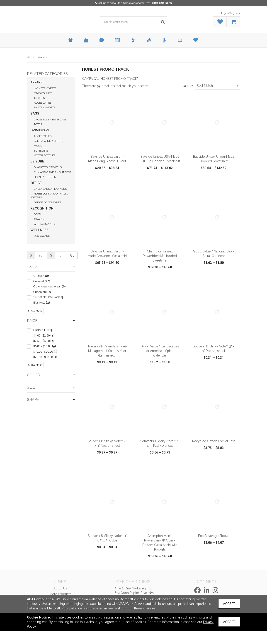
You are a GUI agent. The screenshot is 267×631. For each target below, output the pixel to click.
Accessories (42, 102)
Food (37, 214)
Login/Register (230, 13)
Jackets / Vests (45, 88)
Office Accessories (47, 202)
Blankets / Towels (48, 167)
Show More (35, 310)
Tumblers (41, 150)
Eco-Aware (42, 235)
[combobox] (217, 86)
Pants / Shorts (45, 107)
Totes (38, 124)
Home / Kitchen (45, 177)
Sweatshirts (43, 93)
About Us (60, 588)
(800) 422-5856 (161, 3)
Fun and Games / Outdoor (53, 172)
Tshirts (39, 98)
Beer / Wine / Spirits (48, 140)
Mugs (38, 145)
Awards (39, 219)
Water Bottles (44, 155)
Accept (229, 604)
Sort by (187, 86)
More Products (60, 594)
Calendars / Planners (50, 188)
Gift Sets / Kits (44, 223)
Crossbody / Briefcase (50, 119)
